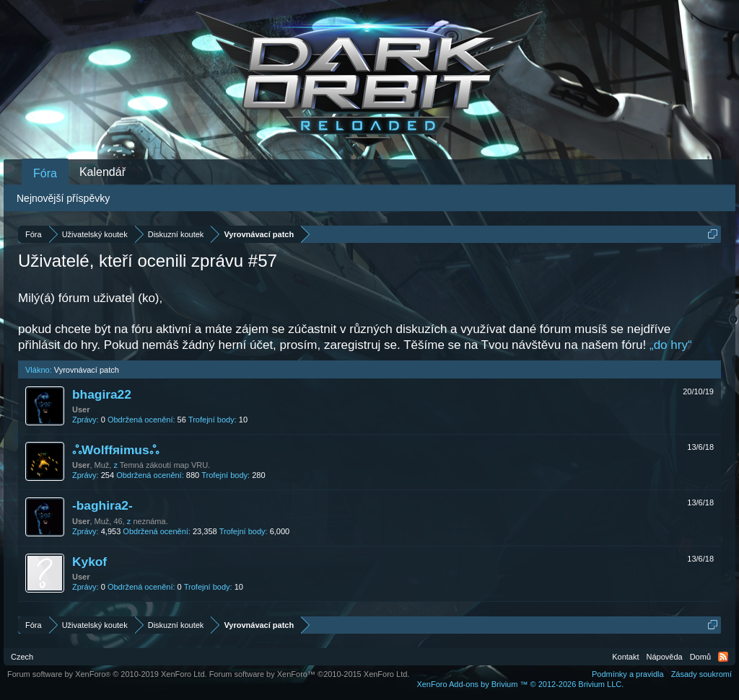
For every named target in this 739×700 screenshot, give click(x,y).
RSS (723, 657)
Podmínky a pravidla (628, 674)
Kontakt (625, 656)
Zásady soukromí (701, 674)
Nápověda (665, 656)
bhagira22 (101, 394)
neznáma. (150, 521)
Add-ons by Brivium (520, 684)
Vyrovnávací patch (86, 369)
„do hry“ (671, 345)
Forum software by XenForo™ (309, 674)
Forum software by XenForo (107, 674)
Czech (22, 656)
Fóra (45, 173)
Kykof (89, 561)
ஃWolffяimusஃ (115, 450)
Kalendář (102, 172)
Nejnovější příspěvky (63, 198)
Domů (700, 656)
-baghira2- (102, 505)
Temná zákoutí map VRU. (165, 465)
